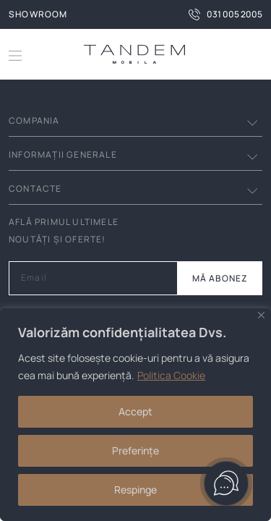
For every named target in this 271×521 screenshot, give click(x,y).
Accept (135, 411)
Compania (34, 120)
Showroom (38, 14)
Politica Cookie (171, 375)
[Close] (261, 315)
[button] (250, 54)
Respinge (135, 489)
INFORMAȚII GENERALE (63, 154)
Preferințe (135, 450)
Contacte (35, 188)
